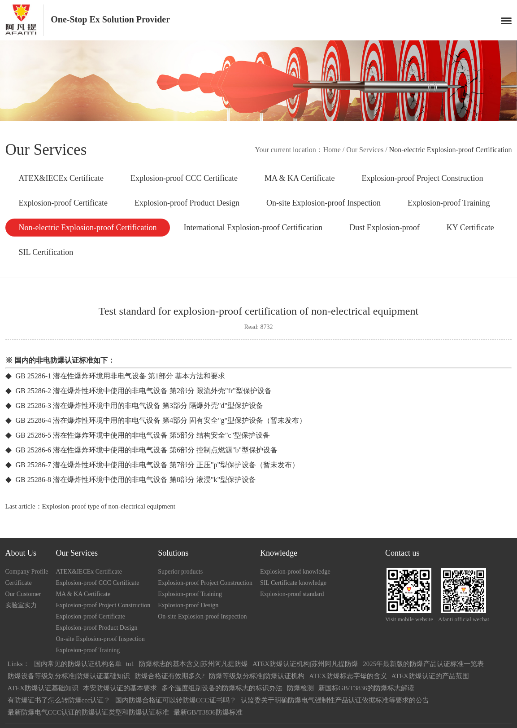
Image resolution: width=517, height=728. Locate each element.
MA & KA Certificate (300, 178)
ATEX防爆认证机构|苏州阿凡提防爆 (305, 663)
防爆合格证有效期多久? (170, 676)
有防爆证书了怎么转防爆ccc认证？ (59, 700)
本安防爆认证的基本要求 (120, 688)
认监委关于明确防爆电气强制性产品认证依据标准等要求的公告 (335, 700)
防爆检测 (300, 688)
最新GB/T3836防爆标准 (208, 712)
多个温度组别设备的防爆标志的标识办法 (221, 688)
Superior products (180, 571)
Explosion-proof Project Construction (422, 178)
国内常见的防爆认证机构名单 (78, 663)
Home (332, 149)
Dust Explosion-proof (384, 227)
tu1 (130, 663)
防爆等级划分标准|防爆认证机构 (256, 676)
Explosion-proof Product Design (187, 202)
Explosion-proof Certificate (63, 202)
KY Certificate (470, 227)
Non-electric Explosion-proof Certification (88, 227)
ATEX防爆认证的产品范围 (430, 676)
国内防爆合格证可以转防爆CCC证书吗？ (175, 700)
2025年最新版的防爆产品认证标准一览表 (423, 663)
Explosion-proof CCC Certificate (184, 178)
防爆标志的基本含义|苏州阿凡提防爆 (193, 663)
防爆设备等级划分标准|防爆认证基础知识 (69, 676)
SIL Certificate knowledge (293, 582)
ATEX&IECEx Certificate (61, 178)
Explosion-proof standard (292, 594)
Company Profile (26, 571)
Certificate (18, 582)
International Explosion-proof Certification (252, 227)
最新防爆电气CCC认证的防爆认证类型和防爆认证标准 (88, 712)
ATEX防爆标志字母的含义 (348, 676)
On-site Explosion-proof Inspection (323, 202)
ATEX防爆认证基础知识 (43, 688)
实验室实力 (21, 605)
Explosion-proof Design (188, 605)
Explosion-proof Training (449, 202)
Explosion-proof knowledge (295, 571)
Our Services (364, 149)
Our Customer (23, 594)
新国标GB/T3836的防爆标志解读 (366, 688)
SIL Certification (46, 252)
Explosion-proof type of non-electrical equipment (108, 506)
